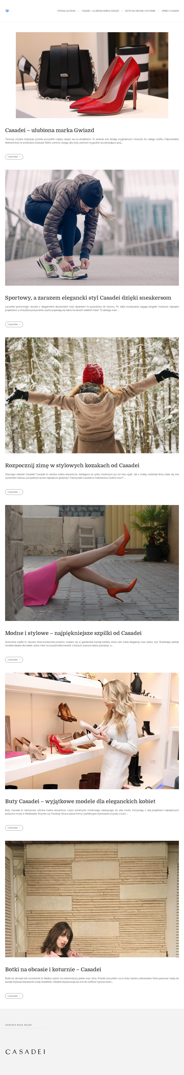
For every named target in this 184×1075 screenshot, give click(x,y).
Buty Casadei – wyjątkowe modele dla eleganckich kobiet (80, 801)
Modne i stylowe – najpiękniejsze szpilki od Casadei (73, 633)
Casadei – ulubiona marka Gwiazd (49, 130)
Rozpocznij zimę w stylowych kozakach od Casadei (72, 465)
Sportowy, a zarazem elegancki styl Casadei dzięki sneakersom (88, 298)
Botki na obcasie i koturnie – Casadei (53, 969)
